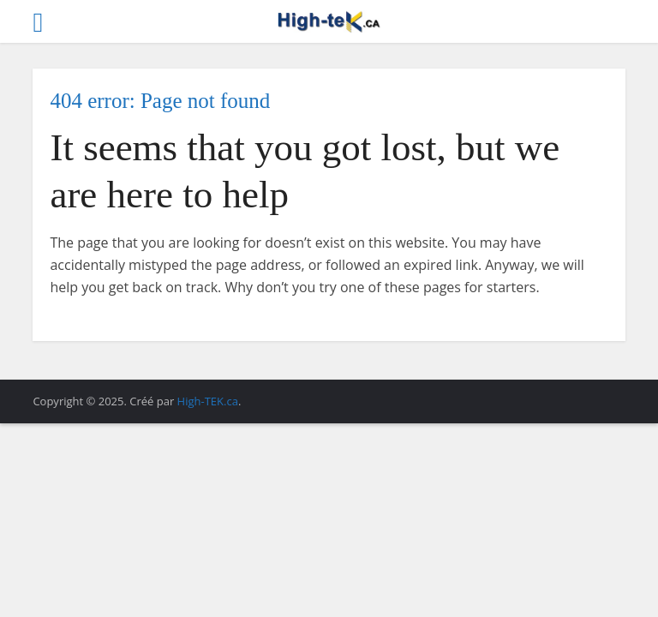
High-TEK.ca (207, 401)
